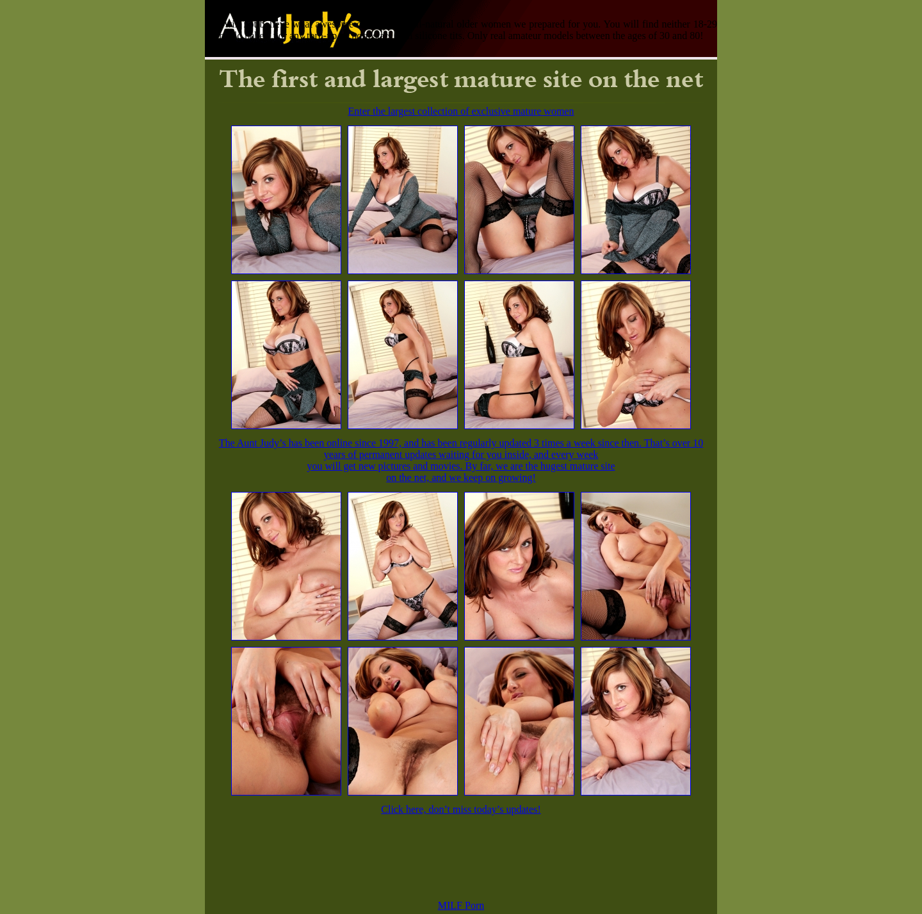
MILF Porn (461, 905)
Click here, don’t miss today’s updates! (460, 809)
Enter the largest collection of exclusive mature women (461, 111)
